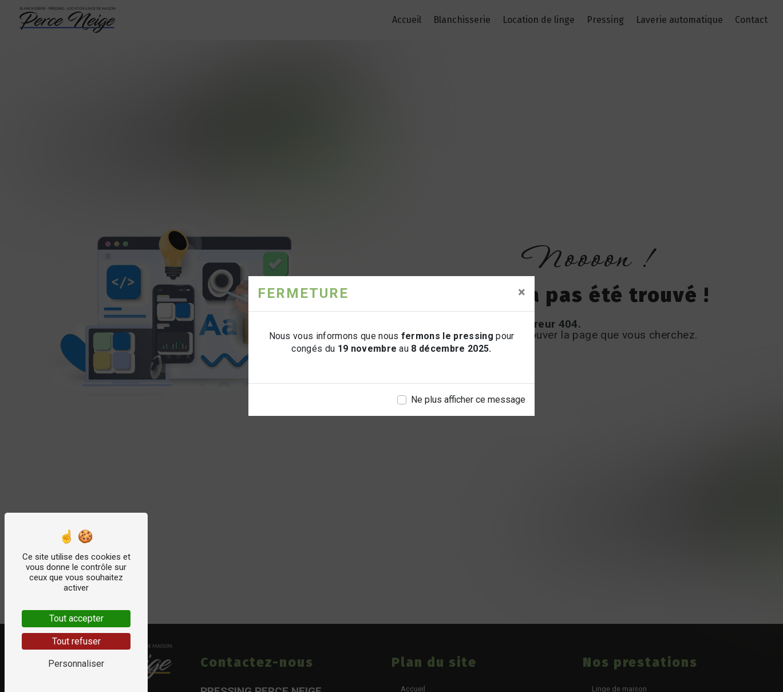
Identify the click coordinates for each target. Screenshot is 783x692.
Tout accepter (76, 618)
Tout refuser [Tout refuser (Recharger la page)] (76, 641)
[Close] (522, 292)
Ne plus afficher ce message (468, 399)
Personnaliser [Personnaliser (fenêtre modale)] (76, 663)
